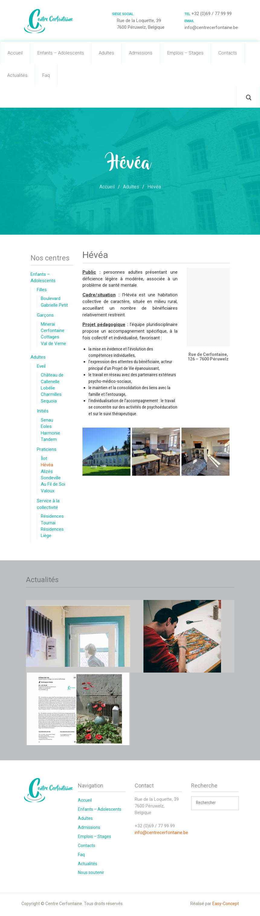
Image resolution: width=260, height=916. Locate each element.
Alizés (47, 471)
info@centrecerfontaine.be (161, 832)
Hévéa (47, 465)
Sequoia (49, 401)
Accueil (15, 53)
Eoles (46, 426)
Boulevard (50, 298)
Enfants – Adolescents (60, 53)
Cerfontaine (52, 330)
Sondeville (51, 478)
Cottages (50, 337)
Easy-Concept (225, 903)
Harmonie (50, 433)
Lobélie (48, 388)
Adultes (106, 53)
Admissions (140, 53)
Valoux (47, 491)
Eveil (41, 366)
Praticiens (46, 449)
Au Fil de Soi (53, 484)
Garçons (45, 315)
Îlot (44, 458)
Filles (42, 289)
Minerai (48, 324)
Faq (46, 75)
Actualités (17, 75)
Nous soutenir (91, 872)
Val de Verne (53, 343)
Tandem (49, 439)
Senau (47, 420)
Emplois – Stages (185, 53)
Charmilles (51, 394)
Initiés (43, 411)
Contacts (227, 53)
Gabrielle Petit (54, 305)
